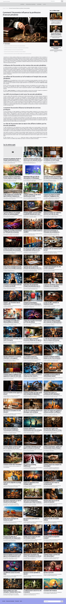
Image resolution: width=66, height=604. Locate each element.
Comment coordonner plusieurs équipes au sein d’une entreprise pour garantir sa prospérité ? (52, 358)
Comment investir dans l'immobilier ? (12, 464)
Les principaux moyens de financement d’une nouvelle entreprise (31, 358)
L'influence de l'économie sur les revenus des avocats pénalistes (14, 45)
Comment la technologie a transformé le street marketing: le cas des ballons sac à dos (32, 304)
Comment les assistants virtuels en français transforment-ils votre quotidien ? (12, 160)
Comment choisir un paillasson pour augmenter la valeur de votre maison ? (12, 376)
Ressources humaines (30, 4)
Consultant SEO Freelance (50, 590)
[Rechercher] (55, 1)
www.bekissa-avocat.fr (17, 137)
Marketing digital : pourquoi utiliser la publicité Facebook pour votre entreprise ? (33, 214)
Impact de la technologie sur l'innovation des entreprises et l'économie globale (51, 232)
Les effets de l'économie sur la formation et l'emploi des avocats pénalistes (16, 47)
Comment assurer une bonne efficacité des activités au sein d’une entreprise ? (33, 268)
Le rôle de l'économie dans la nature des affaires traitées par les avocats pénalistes (17, 53)
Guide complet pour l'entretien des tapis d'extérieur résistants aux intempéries (12, 196)
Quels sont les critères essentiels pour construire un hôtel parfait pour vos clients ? (53, 322)
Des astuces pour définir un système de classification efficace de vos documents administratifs (33, 250)
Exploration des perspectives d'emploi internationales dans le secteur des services (32, 286)
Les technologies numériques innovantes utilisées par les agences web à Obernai (33, 340)
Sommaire (7, 43)
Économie (39, 4)
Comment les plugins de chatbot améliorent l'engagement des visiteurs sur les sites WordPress (52, 196)
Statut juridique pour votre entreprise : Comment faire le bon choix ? (12, 592)
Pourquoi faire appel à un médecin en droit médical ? (56, 34)
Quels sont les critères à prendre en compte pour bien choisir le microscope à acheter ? (33, 376)
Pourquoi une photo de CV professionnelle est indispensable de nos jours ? (12, 538)
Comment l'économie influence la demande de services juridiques (15, 51)
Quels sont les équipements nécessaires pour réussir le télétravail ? (33, 502)
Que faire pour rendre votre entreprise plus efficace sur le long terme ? (52, 430)
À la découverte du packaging (56, 20)
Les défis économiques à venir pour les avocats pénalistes (13, 49)
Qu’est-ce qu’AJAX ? (49, 572)
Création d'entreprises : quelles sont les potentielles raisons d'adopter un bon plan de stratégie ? (53, 448)
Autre (44, 4)
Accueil (4, 8)
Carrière (22, 4)
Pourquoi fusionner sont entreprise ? (56, 48)
